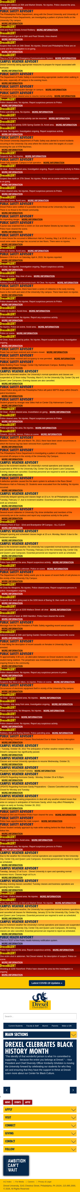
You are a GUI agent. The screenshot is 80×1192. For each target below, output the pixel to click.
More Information (12, 8)
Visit (8, 1117)
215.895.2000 (69, 1186)
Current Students (15, 1026)
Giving (9, 1133)
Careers (31, 1182)
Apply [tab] (27, 1102)
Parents (55, 1026)
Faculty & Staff (32, 1026)
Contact (10, 1141)
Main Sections (16, 1034)
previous (6, 1090)
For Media (19, 1182)
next (73, 1090)
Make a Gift (66, 1026)
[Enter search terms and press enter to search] (40, 1016)
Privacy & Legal (44, 1182)
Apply (8, 1109)
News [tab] (7, 1102)
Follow (9, 1149)
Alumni (45, 1026)
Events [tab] (17, 1102)
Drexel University (40, 999)
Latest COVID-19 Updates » (47, 983)
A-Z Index (7, 1182)
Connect (10, 1125)
